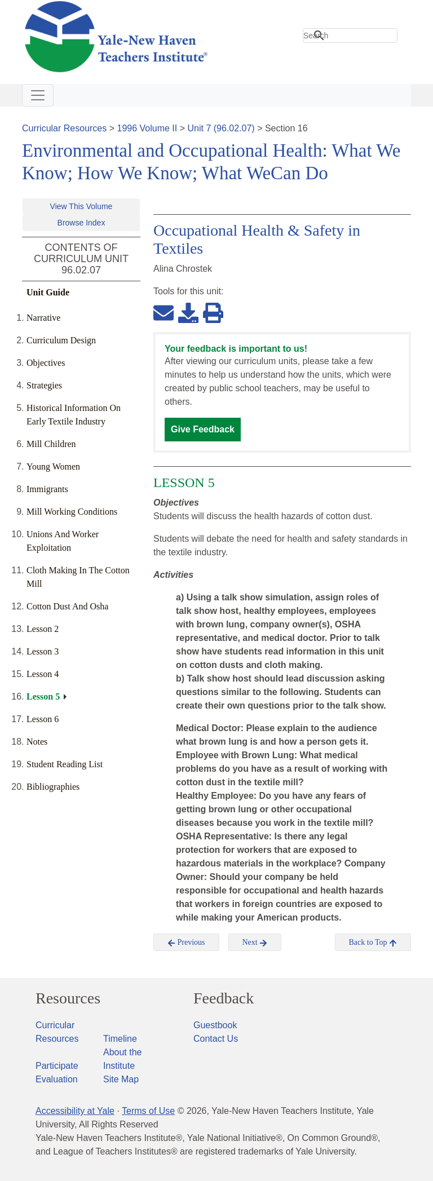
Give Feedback (203, 429)
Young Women (53, 466)
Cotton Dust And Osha (67, 606)
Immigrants (47, 489)
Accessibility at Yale (75, 1111)
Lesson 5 (43, 696)
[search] (350, 35)
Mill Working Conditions (71, 511)
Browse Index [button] (81, 222)
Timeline (120, 1038)
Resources (68, 998)
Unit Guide (47, 292)
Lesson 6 (42, 719)
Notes (36, 741)
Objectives (45, 363)
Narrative (43, 317)
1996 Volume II (147, 128)
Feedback (223, 998)
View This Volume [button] (81, 206)
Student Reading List (64, 764)
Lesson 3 (42, 651)
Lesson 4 (42, 674)
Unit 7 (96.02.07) (220, 128)
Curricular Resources (64, 128)
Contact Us (215, 1038)
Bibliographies (52, 786)
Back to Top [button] (373, 942)
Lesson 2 (42, 629)
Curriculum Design (61, 340)
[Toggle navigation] (38, 95)
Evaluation (57, 1079)
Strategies (44, 385)
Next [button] (255, 942)
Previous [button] (186, 942)
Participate (57, 1066)
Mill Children (51, 444)
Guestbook (215, 1025)
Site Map (121, 1079)
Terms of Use (148, 1111)
